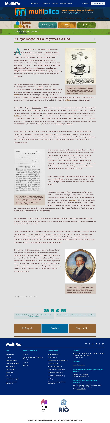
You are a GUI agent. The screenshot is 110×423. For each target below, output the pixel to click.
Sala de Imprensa (66, 3)
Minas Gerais (36, 239)
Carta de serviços (54, 354)
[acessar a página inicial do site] (12, 3)
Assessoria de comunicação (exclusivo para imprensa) (88, 370)
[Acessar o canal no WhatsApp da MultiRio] (99, 344)
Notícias (55, 3)
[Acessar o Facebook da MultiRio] (96, 344)
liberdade (73, 200)
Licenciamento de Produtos (11, 383)
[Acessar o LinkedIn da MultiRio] (103, 344)
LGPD (50, 379)
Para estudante (10, 369)
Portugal (70, 124)
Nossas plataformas (30, 351)
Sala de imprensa (11, 360)
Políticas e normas (54, 363)
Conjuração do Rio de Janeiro (51, 110)
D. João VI (17, 116)
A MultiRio (35, 3)
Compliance (52, 357)
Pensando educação (12, 379)
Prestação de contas (55, 366)
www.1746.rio (81, 389)
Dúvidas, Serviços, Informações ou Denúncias (85, 381)
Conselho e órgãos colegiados (58, 360)
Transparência (53, 351)
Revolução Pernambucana (71, 110)
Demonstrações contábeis (56, 369)
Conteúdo (46, 3)
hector (26, 362)
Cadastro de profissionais (56, 376)
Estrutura (9, 357)
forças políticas (34, 234)
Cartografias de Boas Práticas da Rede (33, 358)
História (16, 296)
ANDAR (26, 354)
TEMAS (26, 365)
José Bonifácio (86, 161)
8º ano (20, 296)
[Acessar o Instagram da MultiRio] (89, 344)
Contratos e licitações (55, 373)
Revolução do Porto (27, 131)
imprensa (69, 176)
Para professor (10, 366)
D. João (61, 124)
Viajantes (28, 92)
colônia (39, 49)
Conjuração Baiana (34, 110)
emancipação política (52, 52)
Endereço (76, 351)
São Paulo (26, 239)
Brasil (18, 84)
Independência (58, 179)
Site (7, 351)
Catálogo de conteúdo (12, 363)
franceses (45, 92)
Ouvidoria (76, 361)
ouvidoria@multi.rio (79, 365)
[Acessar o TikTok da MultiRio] (93, 344)
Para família (9, 372)
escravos (40, 87)
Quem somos (10, 354)
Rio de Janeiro (36, 108)
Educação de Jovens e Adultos (30, 296)
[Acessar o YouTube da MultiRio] (86, 344)
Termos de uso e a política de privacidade (57, 382)
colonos (87, 100)
